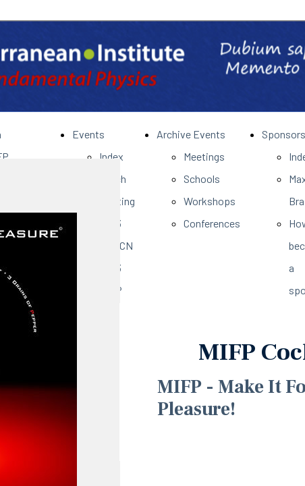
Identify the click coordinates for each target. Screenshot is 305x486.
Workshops (209, 200)
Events (88, 134)
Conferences (212, 223)
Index (111, 156)
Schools (202, 178)
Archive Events (191, 134)
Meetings (204, 156)
